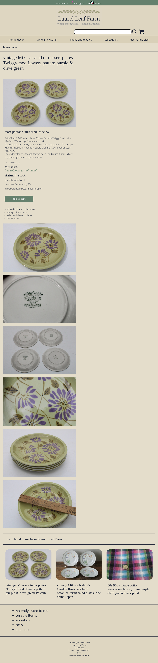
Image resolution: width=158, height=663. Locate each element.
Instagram (79, 3)
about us (23, 620)
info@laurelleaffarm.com (79, 655)
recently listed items (32, 610)
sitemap (22, 629)
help (19, 624)
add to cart (19, 198)
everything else (139, 39)
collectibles (111, 39)
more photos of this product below (27, 132)
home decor (16, 39)
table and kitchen (47, 39)
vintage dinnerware (17, 212)
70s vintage (13, 218)
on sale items (26, 615)
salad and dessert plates (19, 215)
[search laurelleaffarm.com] (135, 31)
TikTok (98, 3)
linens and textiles (81, 39)
